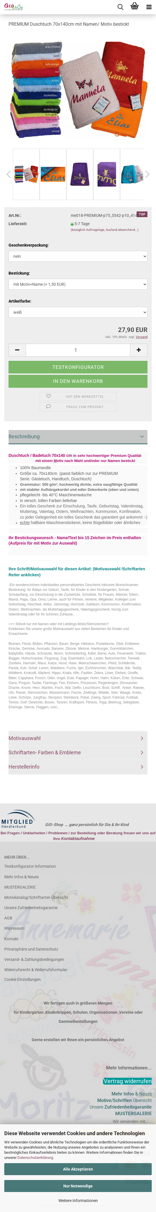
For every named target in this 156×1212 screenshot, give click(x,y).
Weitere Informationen (78, 1200)
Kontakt (11, 939)
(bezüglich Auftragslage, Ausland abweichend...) (105, 230)
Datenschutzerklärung (35, 1157)
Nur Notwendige (78, 1186)
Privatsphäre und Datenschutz (31, 949)
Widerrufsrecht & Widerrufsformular (35, 969)
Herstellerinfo (24, 767)
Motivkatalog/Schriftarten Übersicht (36, 897)
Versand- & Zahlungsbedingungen (34, 959)
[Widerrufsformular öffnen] (128, 1081)
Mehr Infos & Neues (21, 877)
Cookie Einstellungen (22, 979)
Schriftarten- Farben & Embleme (45, 752)
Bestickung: (19, 273)
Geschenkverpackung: (29, 245)
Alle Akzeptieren (78, 1169)
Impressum (14, 928)
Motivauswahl (24, 738)
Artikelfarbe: (20, 301)
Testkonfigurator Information (30, 866)
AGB (8, 918)
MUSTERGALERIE (20, 887)
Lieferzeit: (18, 223)
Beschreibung (24, 436)
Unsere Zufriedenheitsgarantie (31, 907)
